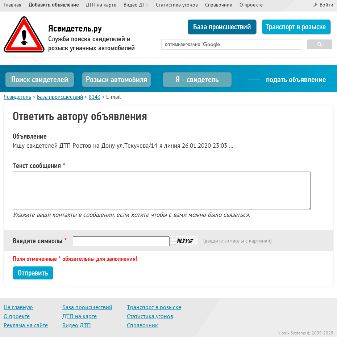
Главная (12, 5)
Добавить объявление (54, 5)
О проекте (251, 5)
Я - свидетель (197, 79)
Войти (326, 5)
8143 (94, 97)
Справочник (218, 5)
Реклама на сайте (26, 325)
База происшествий (222, 26)
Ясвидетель (17, 97)
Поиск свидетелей (39, 79)
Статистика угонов (177, 5)
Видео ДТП (136, 5)
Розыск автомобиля (116, 79)
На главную (18, 307)
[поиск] (231, 44)
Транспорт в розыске (296, 26)
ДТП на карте (101, 5)
